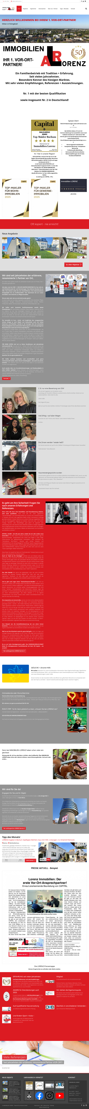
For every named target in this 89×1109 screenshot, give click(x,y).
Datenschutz (46, 1105)
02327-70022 (6, 1)
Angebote (25, 8)
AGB (41, 1105)
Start (19, 8)
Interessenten (42, 8)
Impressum (37, 1105)
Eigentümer (33, 8)
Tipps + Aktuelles (64, 8)
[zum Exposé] (81, 845)
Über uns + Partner (53, 8)
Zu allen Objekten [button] (72, 265)
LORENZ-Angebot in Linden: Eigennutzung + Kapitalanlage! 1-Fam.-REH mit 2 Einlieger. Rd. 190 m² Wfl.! (14, 1091)
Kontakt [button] (6, 378)
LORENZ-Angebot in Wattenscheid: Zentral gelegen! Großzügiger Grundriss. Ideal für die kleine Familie (14, 1098)
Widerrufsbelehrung (44, 1107)
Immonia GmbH (23, 1105)
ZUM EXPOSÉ (30, 860)
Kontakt (73, 8)
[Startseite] (8, 9)
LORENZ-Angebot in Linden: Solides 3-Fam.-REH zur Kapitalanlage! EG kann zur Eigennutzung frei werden (14, 1085)
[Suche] (87, 9)
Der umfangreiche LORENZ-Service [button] (14, 651)
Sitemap (52, 1105)
